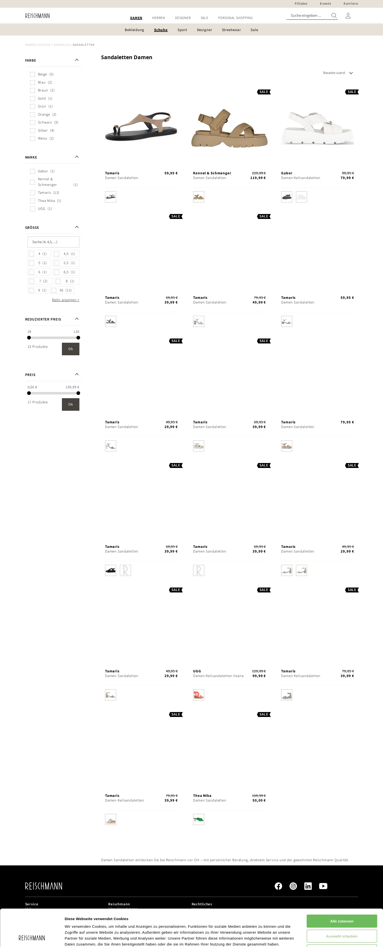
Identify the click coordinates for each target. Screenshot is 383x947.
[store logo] (35, 16)
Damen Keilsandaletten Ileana (218, 676)
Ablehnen (341, 916)
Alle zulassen (341, 886)
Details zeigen (262, 937)
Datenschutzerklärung (125, 921)
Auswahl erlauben (342, 901)
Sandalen (62, 45)
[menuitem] (136, 18)
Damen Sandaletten (121, 177)
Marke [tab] (31, 157)
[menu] (191, 18)
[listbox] (141, 198)
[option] (110, 196)
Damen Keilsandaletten (300, 177)
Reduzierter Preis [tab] (43, 319)
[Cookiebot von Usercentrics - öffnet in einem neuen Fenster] (32, 937)
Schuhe (44, 45)
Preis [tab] (30, 374)
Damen (30, 45)
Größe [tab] (32, 227)
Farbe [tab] (30, 60)
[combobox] (312, 16)
